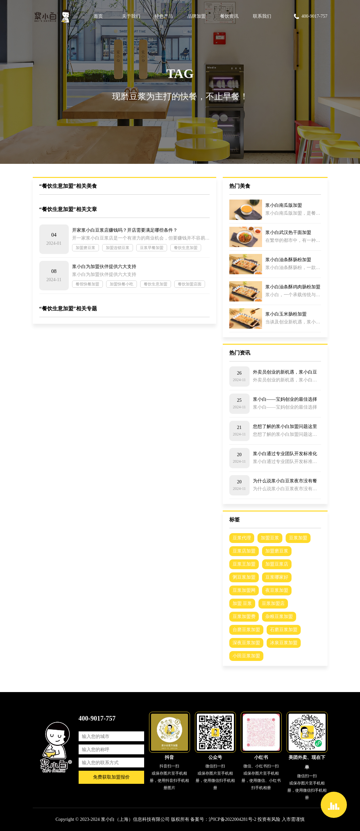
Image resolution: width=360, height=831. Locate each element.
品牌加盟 (196, 16)
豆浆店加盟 (244, 551)
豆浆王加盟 (244, 564)
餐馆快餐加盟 (87, 284)
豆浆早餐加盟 (151, 247)
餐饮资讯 (229, 16)
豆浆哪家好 (276, 577)
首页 (98, 16)
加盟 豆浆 (242, 603)
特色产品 (164, 16)
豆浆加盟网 (244, 590)
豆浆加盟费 (244, 616)
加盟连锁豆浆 (117, 247)
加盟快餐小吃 (121, 284)
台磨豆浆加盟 (246, 629)
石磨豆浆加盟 (283, 629)
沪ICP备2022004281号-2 (232, 819)
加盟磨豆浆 (85, 247)
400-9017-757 (310, 16)
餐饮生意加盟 (186, 247)
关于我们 (131, 16)
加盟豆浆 (270, 537)
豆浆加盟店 (273, 603)
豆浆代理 (242, 537)
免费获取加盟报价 (111, 777)
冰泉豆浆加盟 (283, 642)
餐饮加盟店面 (189, 284)
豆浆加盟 (298, 537)
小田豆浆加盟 (246, 655)
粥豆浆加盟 (244, 577)
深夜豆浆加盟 (246, 642)
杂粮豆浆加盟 (279, 616)
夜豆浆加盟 (276, 590)
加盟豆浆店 (276, 564)
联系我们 (262, 16)
